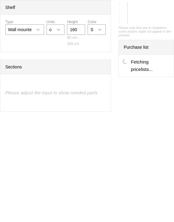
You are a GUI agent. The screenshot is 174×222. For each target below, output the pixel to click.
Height (72, 22)
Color (92, 22)
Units (51, 22)
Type (9, 22)
